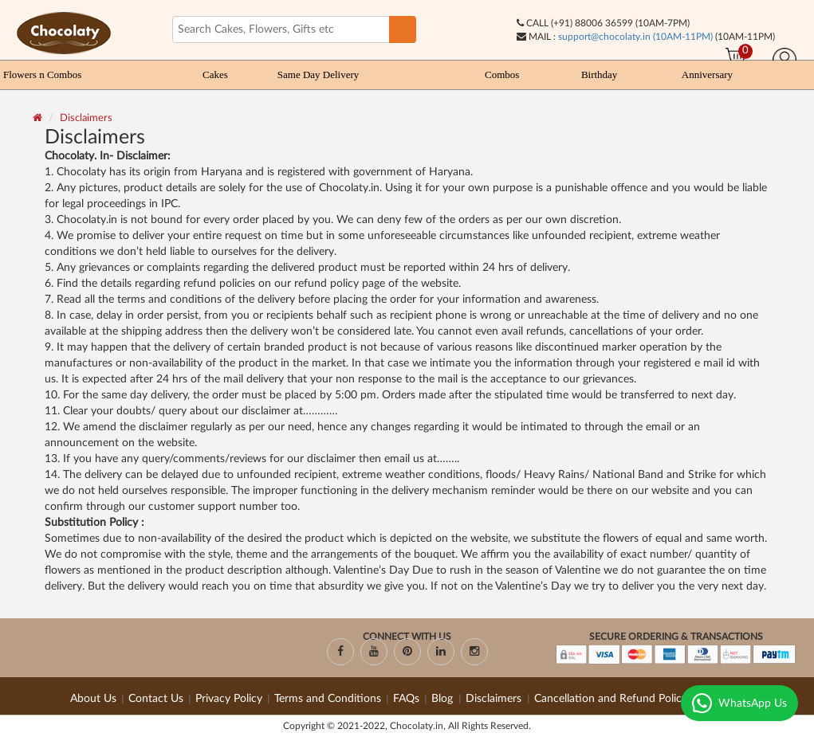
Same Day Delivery (318, 74)
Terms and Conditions (327, 698)
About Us (93, 698)
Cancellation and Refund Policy (610, 698)
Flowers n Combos (42, 74)
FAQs (406, 698)
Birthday (599, 74)
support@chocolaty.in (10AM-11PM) (635, 36)
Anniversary (707, 74)
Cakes (215, 74)
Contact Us (155, 698)
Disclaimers (86, 118)
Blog (443, 698)
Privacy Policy (228, 698)
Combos (502, 74)
